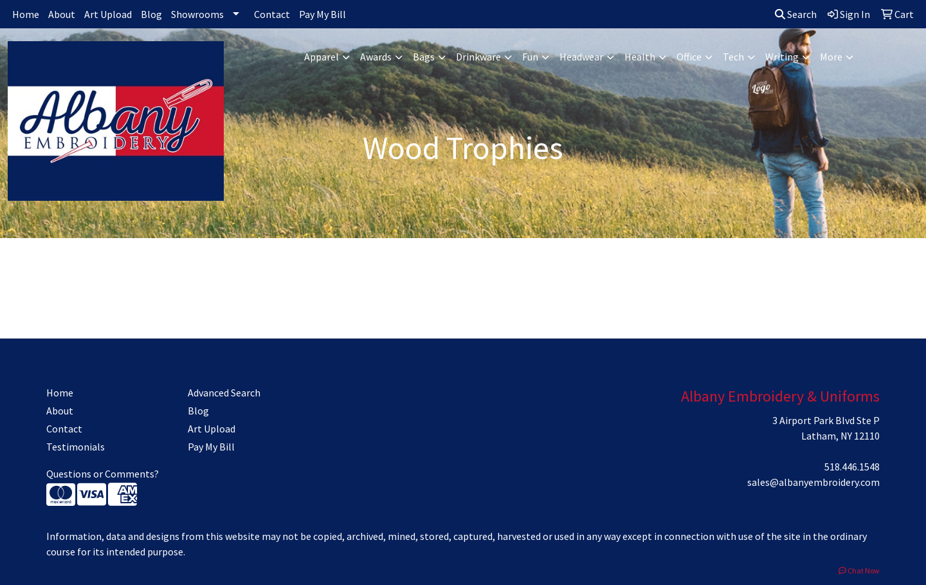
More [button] (831, 56)
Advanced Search (224, 392)
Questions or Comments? (102, 473)
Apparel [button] (321, 56)
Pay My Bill (322, 14)
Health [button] (639, 56)
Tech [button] (733, 56)
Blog (151, 14)
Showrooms (197, 14)
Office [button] (689, 56)
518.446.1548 (852, 466)
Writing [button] (782, 56)
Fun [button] (530, 56)
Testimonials (75, 446)
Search (796, 14)
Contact (272, 14)
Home (25, 14)
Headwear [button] (581, 56)
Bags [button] (424, 56)
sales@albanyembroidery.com (813, 482)
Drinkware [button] (478, 56)
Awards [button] (376, 56)
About (61, 14)
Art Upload (108, 14)
